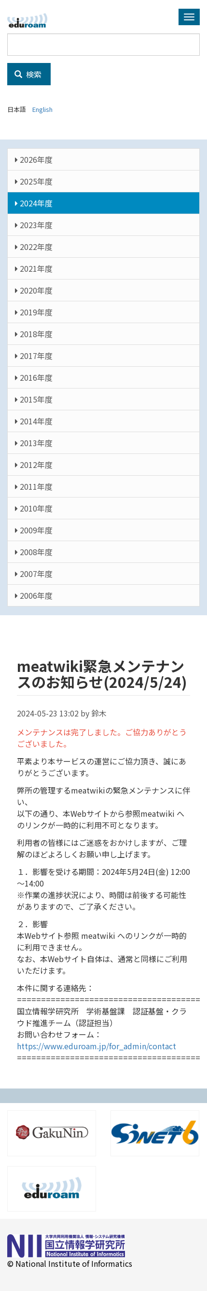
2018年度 (34, 334)
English (42, 109)
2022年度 (34, 246)
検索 (27, 74)
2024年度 (34, 203)
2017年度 (34, 355)
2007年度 (34, 573)
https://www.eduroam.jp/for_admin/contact (96, 1046)
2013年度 (34, 443)
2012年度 (34, 464)
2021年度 (34, 268)
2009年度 (34, 530)
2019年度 (34, 312)
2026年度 (34, 159)
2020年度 (34, 290)
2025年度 (34, 181)
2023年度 (34, 225)
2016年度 (34, 377)
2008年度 (34, 552)
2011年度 (34, 486)
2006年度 (34, 595)
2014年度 (34, 421)
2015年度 (34, 399)
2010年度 (34, 508)
